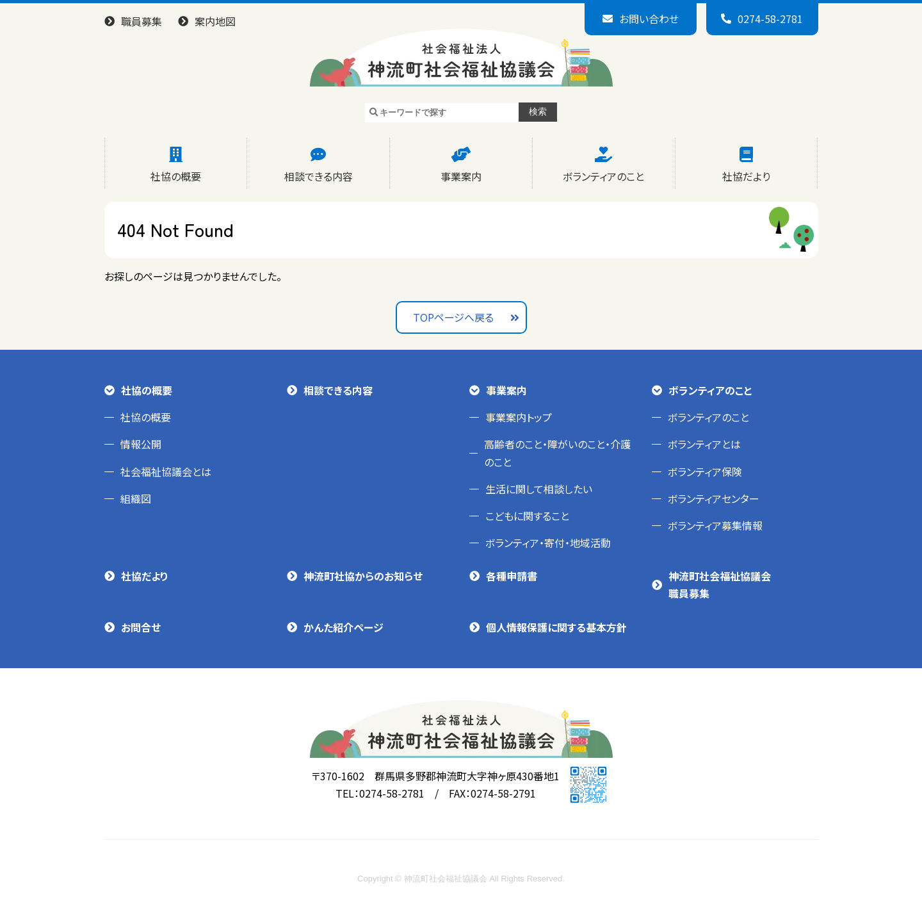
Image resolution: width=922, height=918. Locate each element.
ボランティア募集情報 (715, 525)
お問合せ (141, 627)
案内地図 (215, 21)
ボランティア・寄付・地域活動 (548, 542)
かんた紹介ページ (343, 627)
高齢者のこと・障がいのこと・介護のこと (557, 452)
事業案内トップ (518, 417)
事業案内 (461, 176)
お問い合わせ (649, 18)
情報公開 (140, 444)
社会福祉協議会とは (165, 471)
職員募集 (141, 21)
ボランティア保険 (705, 471)
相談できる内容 (318, 176)
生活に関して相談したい (538, 488)
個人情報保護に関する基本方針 (556, 627)
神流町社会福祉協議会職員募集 (719, 584)
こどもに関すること (527, 515)
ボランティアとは (704, 444)
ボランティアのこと (603, 176)
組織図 (135, 498)
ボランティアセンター (713, 498)
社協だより (746, 176)
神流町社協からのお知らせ (363, 576)
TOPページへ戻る (453, 317)
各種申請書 (511, 576)
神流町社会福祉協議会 (461, 57)
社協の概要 (175, 176)
